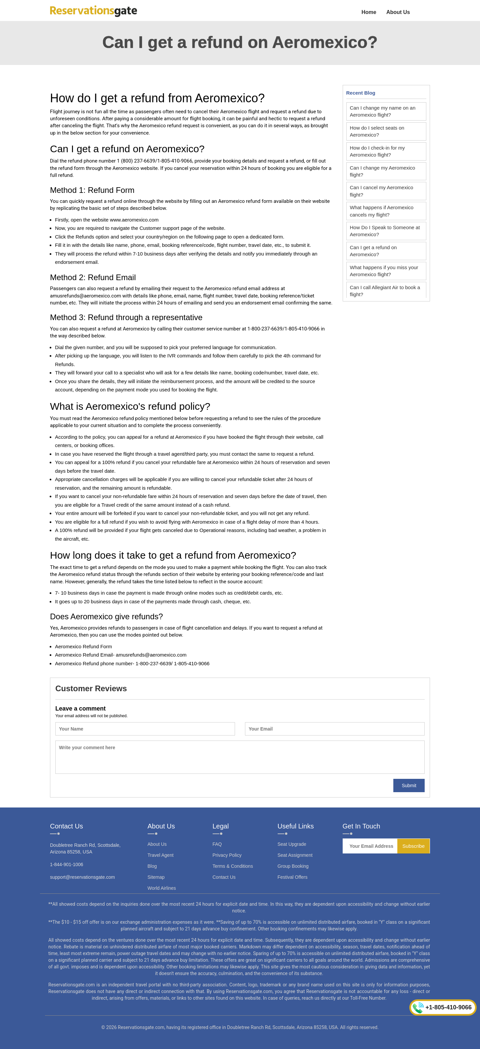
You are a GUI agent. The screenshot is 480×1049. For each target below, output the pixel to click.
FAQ (217, 844)
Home (368, 12)
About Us (398, 12)
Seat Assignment (295, 855)
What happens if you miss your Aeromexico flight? (384, 270)
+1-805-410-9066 (442, 1007)
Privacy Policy (227, 855)
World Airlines (162, 888)
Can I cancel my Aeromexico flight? (381, 191)
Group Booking (293, 866)
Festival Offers (293, 877)
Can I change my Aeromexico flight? (382, 171)
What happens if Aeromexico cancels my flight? (382, 211)
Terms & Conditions (233, 866)
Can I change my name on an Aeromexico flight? (383, 111)
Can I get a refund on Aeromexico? (373, 251)
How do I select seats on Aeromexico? (377, 131)
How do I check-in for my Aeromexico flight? (377, 151)
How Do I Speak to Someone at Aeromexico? (385, 231)
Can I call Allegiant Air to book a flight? (385, 290)
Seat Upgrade (292, 844)
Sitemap (156, 877)
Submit (409, 785)
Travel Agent (161, 855)
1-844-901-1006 (66, 864)
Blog (152, 866)
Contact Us (224, 877)
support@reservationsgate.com (82, 877)
